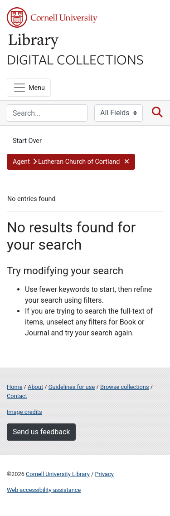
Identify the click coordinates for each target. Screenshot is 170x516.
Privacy (104, 474)
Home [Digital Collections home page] (14, 386)
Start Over (27, 141)
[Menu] (29, 88)
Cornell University (52, 17)
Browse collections (124, 386)
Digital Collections (75, 59)
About (35, 386)
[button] (71, 162)
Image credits (24, 411)
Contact (17, 396)
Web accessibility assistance (44, 490)
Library (34, 41)
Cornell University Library (58, 474)
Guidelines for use (72, 386)
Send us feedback (41, 432)
